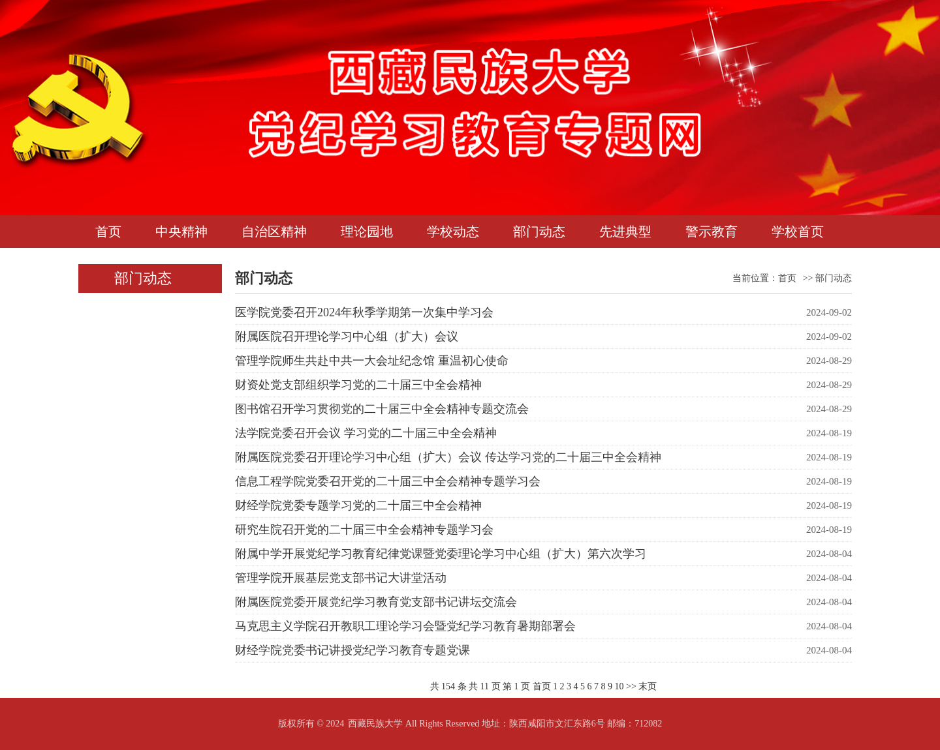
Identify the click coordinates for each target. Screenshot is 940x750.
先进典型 (625, 231)
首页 (108, 231)
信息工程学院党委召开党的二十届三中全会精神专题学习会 (387, 481)
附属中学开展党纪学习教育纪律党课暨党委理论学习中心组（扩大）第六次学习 (440, 553)
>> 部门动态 (827, 278)
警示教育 (711, 231)
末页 (647, 686)
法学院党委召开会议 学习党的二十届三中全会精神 (366, 433)
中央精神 (181, 231)
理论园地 (367, 231)
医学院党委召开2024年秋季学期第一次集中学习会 (364, 312)
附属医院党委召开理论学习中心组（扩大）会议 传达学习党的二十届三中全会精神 (448, 457)
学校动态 (453, 231)
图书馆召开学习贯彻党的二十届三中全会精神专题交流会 (382, 408)
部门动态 (539, 231)
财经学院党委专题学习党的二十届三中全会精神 (358, 505)
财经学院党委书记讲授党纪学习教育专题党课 (352, 650)
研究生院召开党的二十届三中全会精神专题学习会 (364, 529)
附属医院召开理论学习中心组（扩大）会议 (346, 336)
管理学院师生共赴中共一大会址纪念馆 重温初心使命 (372, 360)
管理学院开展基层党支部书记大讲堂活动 (340, 577)
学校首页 (798, 231)
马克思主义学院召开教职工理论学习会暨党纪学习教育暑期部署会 (405, 626)
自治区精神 (274, 231)
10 (619, 686)
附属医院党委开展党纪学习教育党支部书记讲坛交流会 (376, 601)
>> (631, 686)
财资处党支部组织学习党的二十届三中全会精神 (358, 384)
